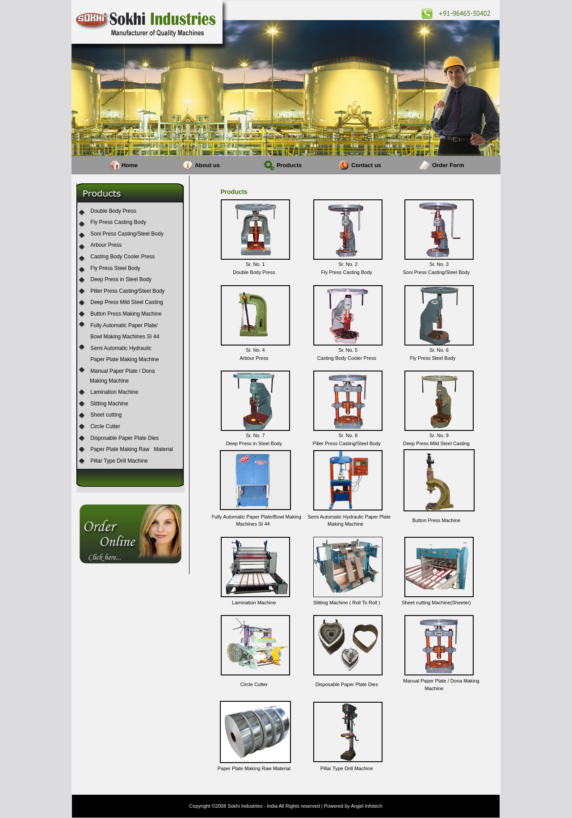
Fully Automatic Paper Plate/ (124, 325)
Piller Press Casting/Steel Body (127, 291)
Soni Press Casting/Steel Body (126, 234)
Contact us (366, 165)
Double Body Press (113, 211)
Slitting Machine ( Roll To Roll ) (346, 602)
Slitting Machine (109, 404)
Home (130, 165)
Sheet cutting (106, 415)
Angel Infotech (366, 806)
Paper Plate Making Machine (124, 359)
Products (289, 165)
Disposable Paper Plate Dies (124, 438)
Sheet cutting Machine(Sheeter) (436, 602)
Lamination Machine (114, 392)
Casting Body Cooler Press (122, 256)
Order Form (448, 165)
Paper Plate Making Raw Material (131, 449)
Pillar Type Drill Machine (119, 461)
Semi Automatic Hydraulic (120, 348)
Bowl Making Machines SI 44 (124, 336)
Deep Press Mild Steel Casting (126, 302)
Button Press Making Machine (125, 314)
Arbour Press (106, 245)
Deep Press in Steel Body (120, 279)
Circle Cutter (105, 426)
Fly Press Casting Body (118, 222)
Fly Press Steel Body (115, 268)
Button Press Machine (436, 520)
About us (207, 165)
